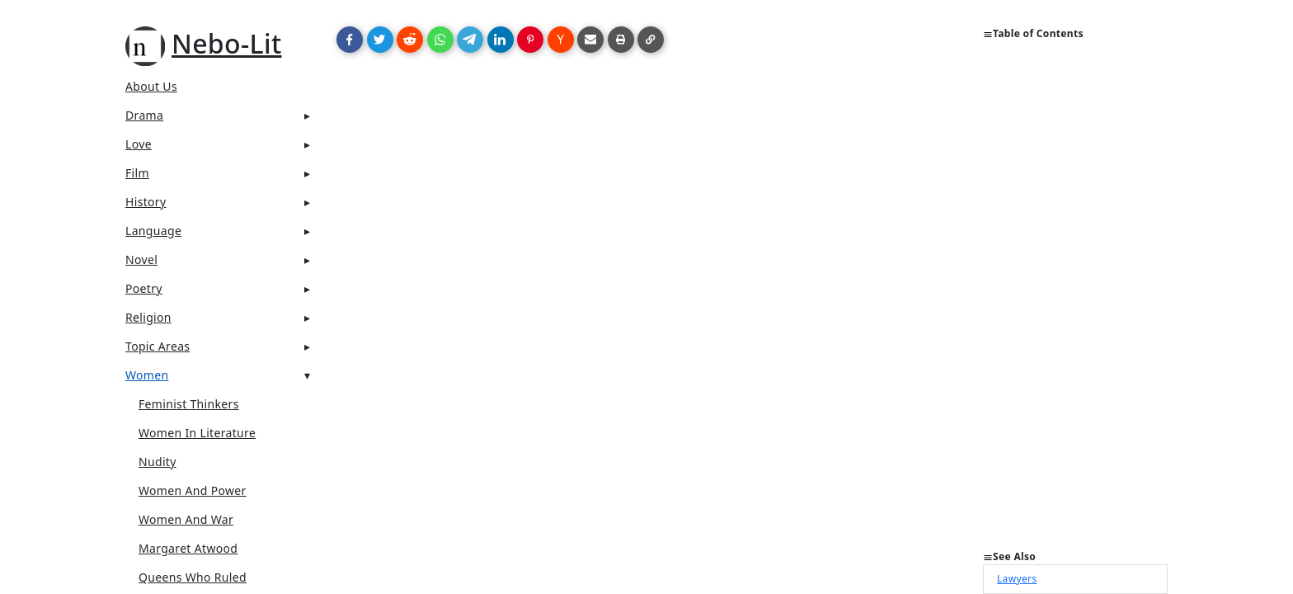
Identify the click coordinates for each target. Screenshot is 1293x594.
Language (153, 230)
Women (147, 375)
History (145, 202)
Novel (141, 259)
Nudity (157, 461)
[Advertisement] (1075, 301)
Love (138, 144)
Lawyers (1017, 579)
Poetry (143, 288)
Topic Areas (157, 346)
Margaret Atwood (188, 548)
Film (137, 173)
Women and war (186, 519)
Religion (148, 317)
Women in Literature (197, 433)
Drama (144, 115)
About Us (151, 86)
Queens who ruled (193, 577)
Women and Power (193, 490)
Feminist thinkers (189, 404)
